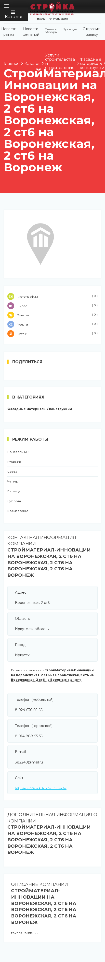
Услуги (52, 324)
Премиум (70, 29)
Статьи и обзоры (51, 31)
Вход (41, 18)
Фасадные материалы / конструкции (39, 409)
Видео (52, 305)
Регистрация (58, 18)
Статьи (52, 333)
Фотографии (52, 296)
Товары (52, 315)
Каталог (14, 14)
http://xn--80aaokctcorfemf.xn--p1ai (40, 788)
